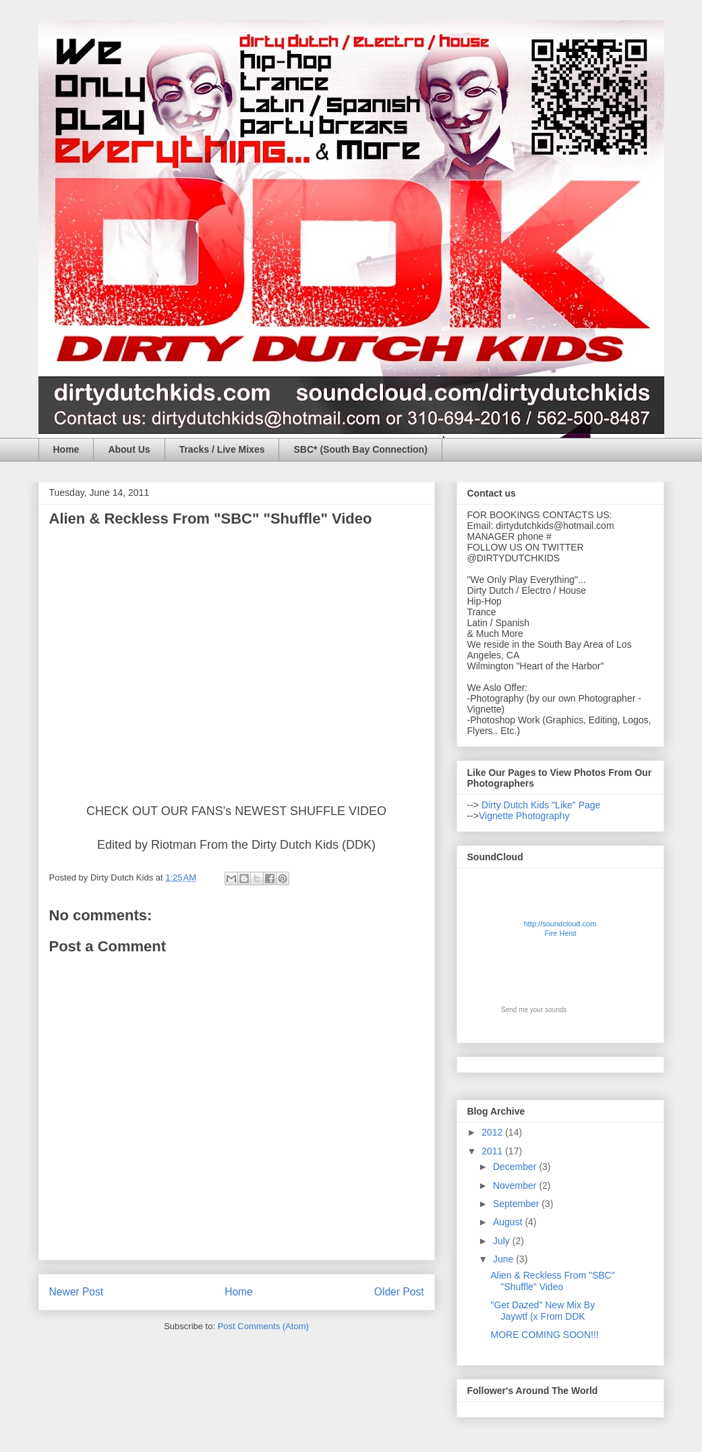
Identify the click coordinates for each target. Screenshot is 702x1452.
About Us (129, 449)
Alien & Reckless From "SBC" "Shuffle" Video (552, 1281)
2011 (493, 1151)
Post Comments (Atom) (263, 1326)
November (516, 1185)
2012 (493, 1132)
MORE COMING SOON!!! (544, 1334)
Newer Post (76, 1291)
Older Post (399, 1291)
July (503, 1240)
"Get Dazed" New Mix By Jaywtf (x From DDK (542, 1311)
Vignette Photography (524, 815)
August (509, 1222)
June (504, 1259)
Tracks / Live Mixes (222, 449)
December (516, 1166)
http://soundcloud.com (561, 931)
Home (66, 449)
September (517, 1203)
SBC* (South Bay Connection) (360, 449)
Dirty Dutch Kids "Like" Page (539, 805)
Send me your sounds (533, 1009)
